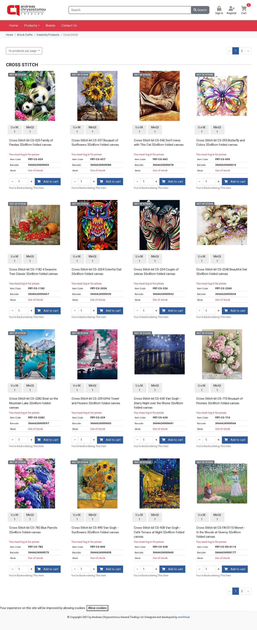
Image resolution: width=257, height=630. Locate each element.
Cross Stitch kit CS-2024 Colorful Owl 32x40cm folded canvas (96, 272)
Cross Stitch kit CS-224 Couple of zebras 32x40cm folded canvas (156, 272)
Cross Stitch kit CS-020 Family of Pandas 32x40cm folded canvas (31, 143)
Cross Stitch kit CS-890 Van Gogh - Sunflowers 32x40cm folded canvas (95, 530)
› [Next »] (248, 51)
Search (200, 10)
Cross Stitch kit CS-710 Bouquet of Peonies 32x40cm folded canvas (219, 401)
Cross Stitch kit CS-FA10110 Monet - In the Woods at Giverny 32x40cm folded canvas (220, 532)
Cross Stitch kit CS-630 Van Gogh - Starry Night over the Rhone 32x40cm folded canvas (158, 403)
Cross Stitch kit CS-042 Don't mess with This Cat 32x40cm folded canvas (159, 143)
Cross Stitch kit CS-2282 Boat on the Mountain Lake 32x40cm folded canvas (33, 403)
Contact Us (69, 25)
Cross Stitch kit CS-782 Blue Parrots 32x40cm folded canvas (33, 530)
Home (13, 25)
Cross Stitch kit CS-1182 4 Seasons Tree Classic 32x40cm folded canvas (33, 272)
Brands (50, 25)
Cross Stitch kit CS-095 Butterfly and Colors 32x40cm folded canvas (220, 143)
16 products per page (22, 51)
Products (30, 25)
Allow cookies (97, 608)
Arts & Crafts (25, 34)
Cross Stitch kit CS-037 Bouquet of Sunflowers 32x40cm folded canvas (95, 143)
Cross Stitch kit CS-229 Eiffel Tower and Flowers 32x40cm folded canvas (96, 401)
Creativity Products (48, 34)
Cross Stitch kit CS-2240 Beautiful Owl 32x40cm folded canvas (221, 272)
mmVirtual (184, 617)
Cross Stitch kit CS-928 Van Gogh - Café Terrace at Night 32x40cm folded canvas (159, 532)
